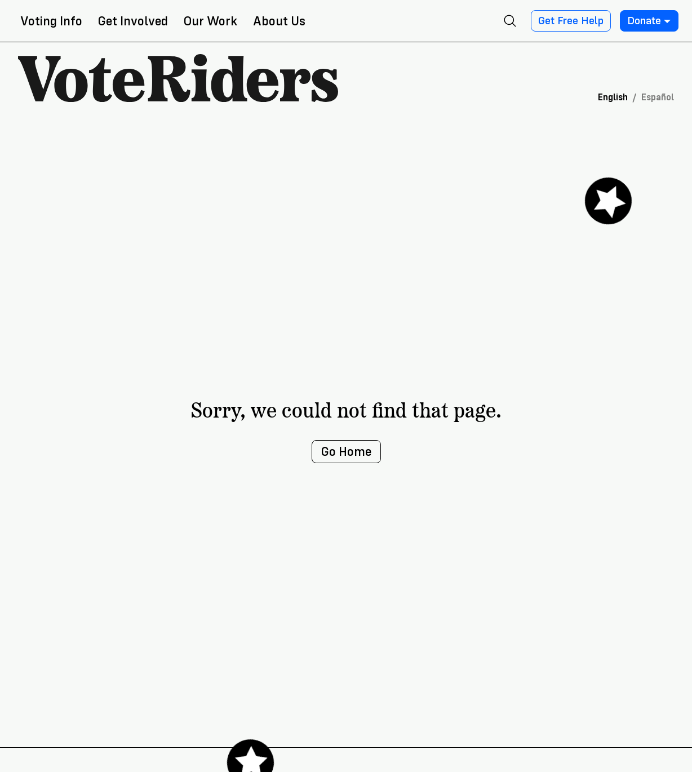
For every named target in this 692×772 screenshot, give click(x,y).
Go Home (346, 452)
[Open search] (510, 21)
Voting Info (51, 21)
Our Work (210, 21)
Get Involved (133, 21)
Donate (649, 21)
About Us (279, 21)
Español (657, 97)
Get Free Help (571, 21)
